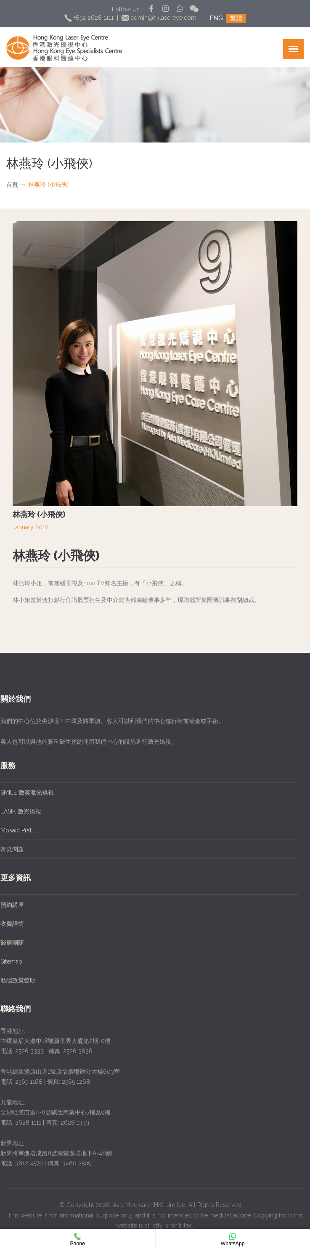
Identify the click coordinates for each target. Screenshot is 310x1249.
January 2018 (31, 527)
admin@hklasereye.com (160, 17)
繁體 (236, 18)
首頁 (12, 184)
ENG (216, 18)
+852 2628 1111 (89, 17)
